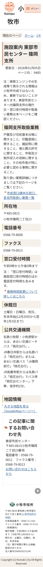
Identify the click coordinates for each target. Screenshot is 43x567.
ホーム (29, 35)
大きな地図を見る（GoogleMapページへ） (19, 408)
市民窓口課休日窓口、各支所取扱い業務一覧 (20, 195)
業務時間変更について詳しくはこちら (20, 293)
